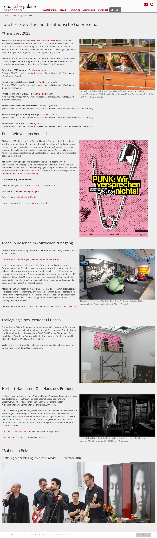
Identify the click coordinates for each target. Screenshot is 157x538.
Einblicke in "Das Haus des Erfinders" (19, 431)
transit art (103, 9)
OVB (35, 185)
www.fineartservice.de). (65, 306)
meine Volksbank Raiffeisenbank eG (39, 40)
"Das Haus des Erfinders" (13, 437)
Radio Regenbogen (30, 191)
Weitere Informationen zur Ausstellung (20, 173)
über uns (115, 9)
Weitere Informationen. (67, 535)
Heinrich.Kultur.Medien (26, 197)
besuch (63, 9)
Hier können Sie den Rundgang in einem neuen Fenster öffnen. (31, 259)
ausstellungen (50, 9)
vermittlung (89, 9)
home (5, 15)
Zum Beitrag (34, 70)
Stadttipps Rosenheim (40, 203)
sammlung (75, 9)
